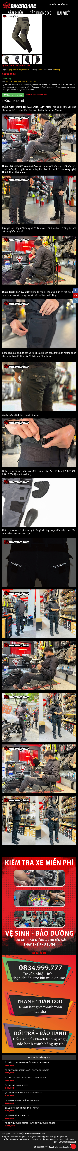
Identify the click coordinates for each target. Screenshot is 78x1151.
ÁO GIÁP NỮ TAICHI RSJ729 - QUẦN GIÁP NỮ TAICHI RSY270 (30, 1123)
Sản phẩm (22, 1137)
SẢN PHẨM (16, 13)
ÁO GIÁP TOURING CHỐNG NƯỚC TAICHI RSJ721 (25, 1078)
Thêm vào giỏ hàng (13, 95)
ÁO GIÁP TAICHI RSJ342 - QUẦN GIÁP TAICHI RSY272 (27, 1070)
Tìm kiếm (52, 4)
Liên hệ (64, 1137)
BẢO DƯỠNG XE (40, 13)
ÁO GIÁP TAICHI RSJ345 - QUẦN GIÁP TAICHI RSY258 (27, 1062)
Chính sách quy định (52, 1137)
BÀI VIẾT (63, 13)
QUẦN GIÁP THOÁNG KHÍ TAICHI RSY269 (22, 1100)
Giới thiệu (14, 1137)
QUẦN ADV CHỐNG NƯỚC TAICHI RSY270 (22, 1108)
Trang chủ (5, 1137)
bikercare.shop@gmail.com (65, 1147)
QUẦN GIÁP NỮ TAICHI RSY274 (18, 1115)
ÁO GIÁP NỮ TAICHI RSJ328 (16, 1085)
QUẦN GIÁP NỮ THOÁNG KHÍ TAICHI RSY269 (23, 1093)
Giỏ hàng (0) (63, 4)
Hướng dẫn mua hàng (36, 1137)
